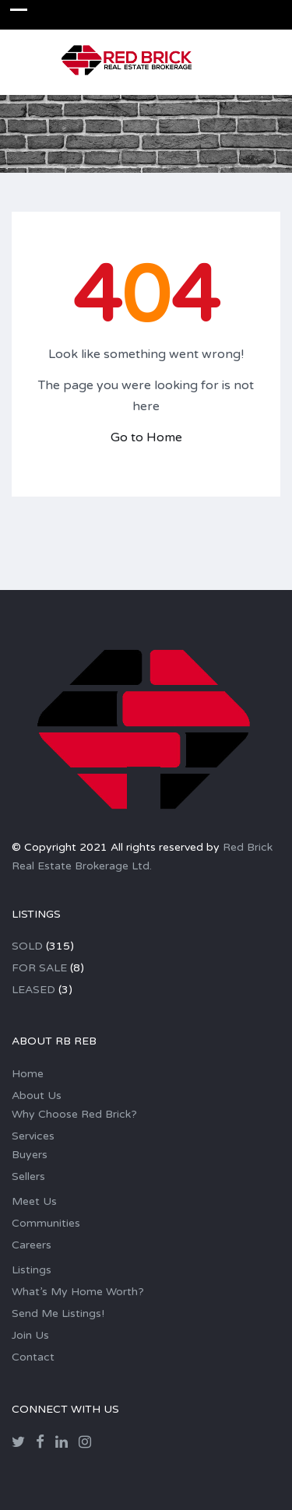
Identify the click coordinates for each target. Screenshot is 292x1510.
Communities (46, 1223)
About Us (37, 1095)
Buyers (29, 1154)
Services (33, 1136)
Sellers (28, 1176)
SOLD (27, 946)
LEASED (33, 989)
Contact (33, 1357)
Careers (31, 1245)
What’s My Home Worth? (78, 1291)
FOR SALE (39, 967)
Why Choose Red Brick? (74, 1114)
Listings (31, 1269)
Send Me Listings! (58, 1313)
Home (28, 1073)
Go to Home (146, 437)
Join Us (30, 1335)
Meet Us (34, 1201)
